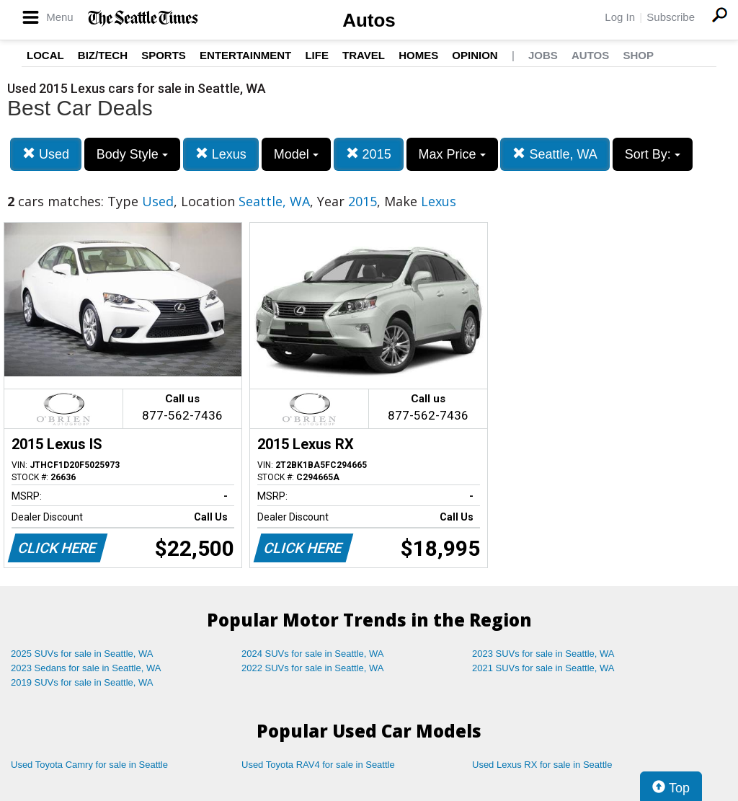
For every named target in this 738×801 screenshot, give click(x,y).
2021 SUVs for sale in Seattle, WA (543, 668)
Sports (163, 55)
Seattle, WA (554, 153)
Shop (638, 55)
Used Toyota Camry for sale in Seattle (89, 764)
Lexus (220, 153)
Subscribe (670, 17)
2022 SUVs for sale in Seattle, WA (312, 668)
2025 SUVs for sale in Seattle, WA (82, 653)
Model (296, 154)
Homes (418, 55)
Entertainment (245, 55)
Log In (620, 17)
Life (317, 55)
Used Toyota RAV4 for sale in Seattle (318, 764)
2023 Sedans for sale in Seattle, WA (86, 668)
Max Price (452, 154)
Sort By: (652, 154)
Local (45, 55)
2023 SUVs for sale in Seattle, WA (543, 653)
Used (45, 153)
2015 (368, 153)
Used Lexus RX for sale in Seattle (542, 764)
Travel (363, 55)
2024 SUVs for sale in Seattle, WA (312, 653)
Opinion (474, 55)
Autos (369, 20)
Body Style (132, 154)
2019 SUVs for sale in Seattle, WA (82, 682)
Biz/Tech (103, 55)
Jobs (543, 55)
